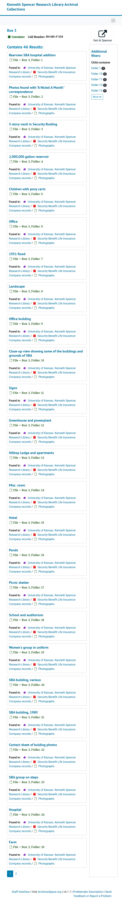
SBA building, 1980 (23, 712)
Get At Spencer (102, 36)
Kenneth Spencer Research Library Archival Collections (42, 6)
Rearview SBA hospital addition (32, 55)
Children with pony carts (27, 189)
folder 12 (97, 85)
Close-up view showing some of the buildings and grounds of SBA (46, 353)
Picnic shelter (19, 582)
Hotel (13, 517)
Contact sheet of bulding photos (33, 744)
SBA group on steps (23, 777)
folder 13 (97, 90)
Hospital (15, 809)
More (97, 96)
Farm (13, 842)
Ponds (13, 550)
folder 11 (97, 79)
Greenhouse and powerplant (30, 420)
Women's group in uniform (28, 647)
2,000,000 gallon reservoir (29, 156)
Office (13, 221)
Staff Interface (21, 891)
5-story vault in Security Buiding (33, 124)
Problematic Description (88, 891)
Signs (13, 388)
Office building (20, 319)
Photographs (46, 76)
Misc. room (17, 485)
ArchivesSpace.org (49, 891)
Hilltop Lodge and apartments (31, 452)
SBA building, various (25, 680)
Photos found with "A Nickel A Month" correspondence (36, 89)
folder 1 (96, 68)
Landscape (17, 286)
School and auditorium (26, 615)
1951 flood (17, 254)
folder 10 (97, 73)
